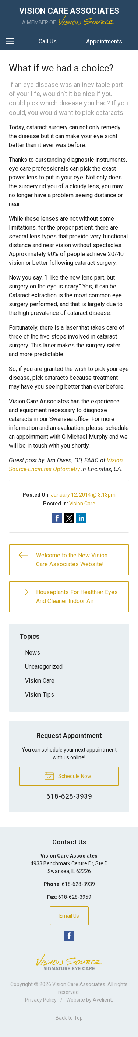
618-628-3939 (78, 884)
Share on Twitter (69, 518)
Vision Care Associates (78, 984)
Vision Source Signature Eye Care (69, 961)
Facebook (69, 936)
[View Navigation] (12, 41)
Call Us (48, 41)
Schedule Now (67, 775)
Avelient (102, 1000)
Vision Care (82, 504)
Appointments (104, 41)
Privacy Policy (41, 1000)
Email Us (69, 916)
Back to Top (69, 1018)
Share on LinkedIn (81, 518)
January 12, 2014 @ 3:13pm (83, 495)
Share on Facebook (57, 518)
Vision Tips (39, 694)
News (32, 652)
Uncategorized (44, 666)
